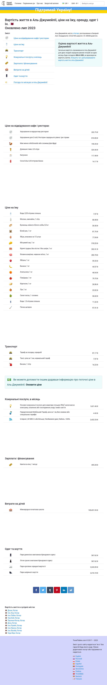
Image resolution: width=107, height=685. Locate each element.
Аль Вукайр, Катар (15, 630)
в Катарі (76, 33)
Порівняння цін (29, 3)
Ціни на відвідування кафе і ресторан (31, 38)
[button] (75, 3)
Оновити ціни (34, 384)
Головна (18, 3)
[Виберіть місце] (92, 3)
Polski (76, 661)
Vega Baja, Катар (14, 633)
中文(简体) (78, 674)
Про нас (40, 3)
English (77, 656)
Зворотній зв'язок (52, 3)
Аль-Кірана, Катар (15, 628)
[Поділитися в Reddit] (71, 590)
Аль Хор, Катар (13, 613)
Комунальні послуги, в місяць (28, 57)
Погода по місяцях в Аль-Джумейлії (30, 82)
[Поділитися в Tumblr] (50, 590)
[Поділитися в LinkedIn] (64, 590)
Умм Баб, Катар (14, 618)
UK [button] (64, 3)
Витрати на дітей (21, 70)
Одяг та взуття (20, 76)
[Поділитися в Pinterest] (57, 590)
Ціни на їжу (19, 44)
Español (77, 664)
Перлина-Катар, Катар (16, 620)
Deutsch (77, 676)
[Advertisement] (53, 106)
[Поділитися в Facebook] (36, 590)
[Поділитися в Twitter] (43, 590)
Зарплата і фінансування (25, 63)
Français (77, 679)
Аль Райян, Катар (14, 615)
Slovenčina (78, 669)
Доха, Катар (12, 623)
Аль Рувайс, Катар (15, 625)
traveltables (9, 3)
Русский (77, 659)
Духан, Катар (13, 610)
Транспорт (19, 51)
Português (78, 666)
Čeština (77, 671)
